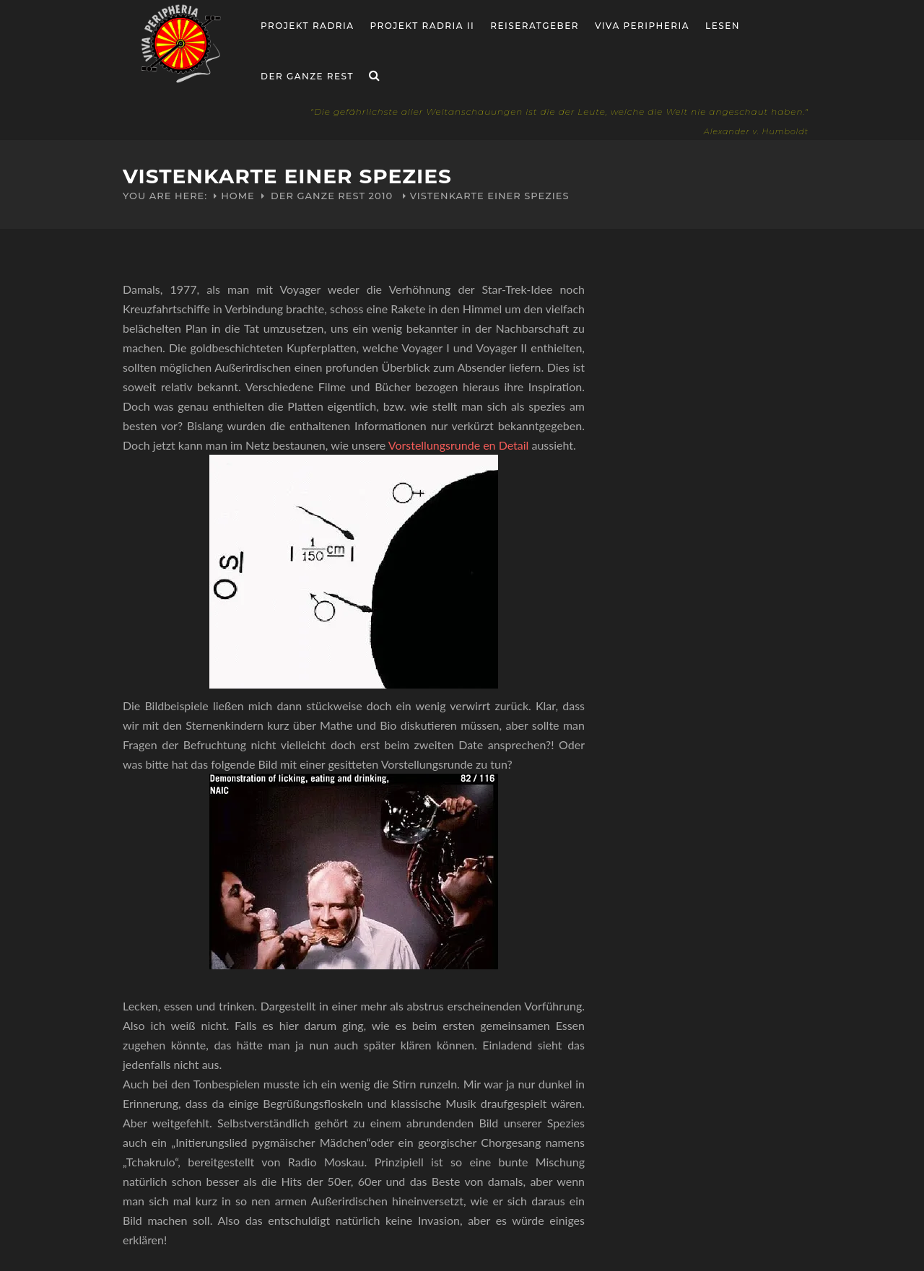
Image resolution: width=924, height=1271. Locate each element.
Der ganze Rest (307, 76)
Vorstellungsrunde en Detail (458, 445)
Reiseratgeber (534, 25)
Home (238, 195)
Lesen (722, 25)
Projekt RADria (307, 25)
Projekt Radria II (422, 25)
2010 (381, 195)
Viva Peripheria (642, 25)
